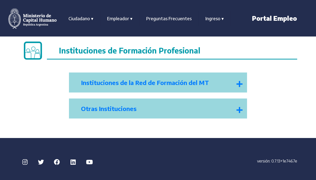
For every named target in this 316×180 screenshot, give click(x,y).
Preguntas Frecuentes (169, 18)
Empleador (119, 18)
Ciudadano (80, 18)
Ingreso (214, 18)
